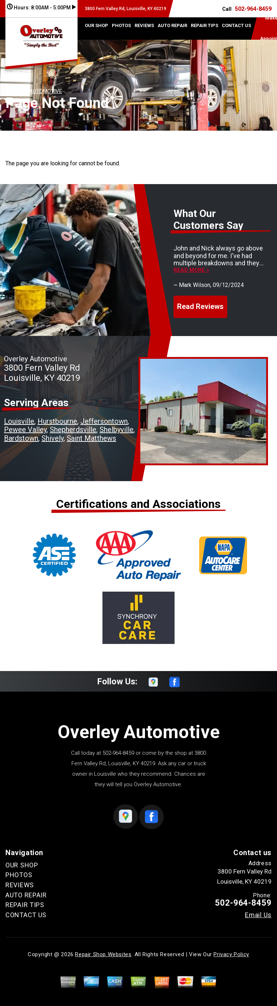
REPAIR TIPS (204, 25)
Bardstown (21, 438)
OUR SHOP (96, 25)
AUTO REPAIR (172, 25)
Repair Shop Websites (103, 954)
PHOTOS (121, 25)
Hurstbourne (57, 421)
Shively (52, 438)
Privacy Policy (231, 954)
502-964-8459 (253, 8)
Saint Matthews (91, 438)
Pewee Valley (25, 429)
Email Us (258, 915)
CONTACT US (236, 25)
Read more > (191, 270)
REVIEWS (144, 25)
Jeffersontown (104, 421)
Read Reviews (200, 306)
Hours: (41, 7)
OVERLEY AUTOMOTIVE (33, 91)
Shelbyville (116, 429)
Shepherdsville (73, 429)
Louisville (19, 421)
